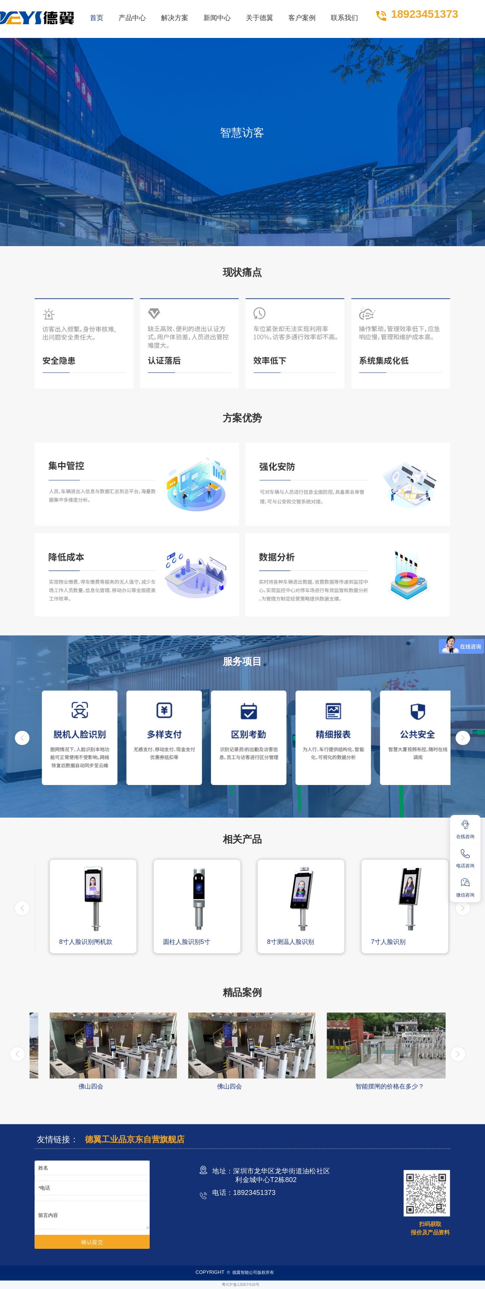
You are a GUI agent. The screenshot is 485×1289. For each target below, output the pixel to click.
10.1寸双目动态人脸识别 (84, 941)
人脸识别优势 (85, 1086)
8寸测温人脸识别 (385, 941)
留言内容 (48, 1215)
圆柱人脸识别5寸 (281, 941)
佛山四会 (217, 1086)
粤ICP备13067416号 (241, 1284)
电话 (45, 1188)
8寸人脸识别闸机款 (181, 941)
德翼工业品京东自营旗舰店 (135, 1139)
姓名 (43, 1168)
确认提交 (92, 1242)
